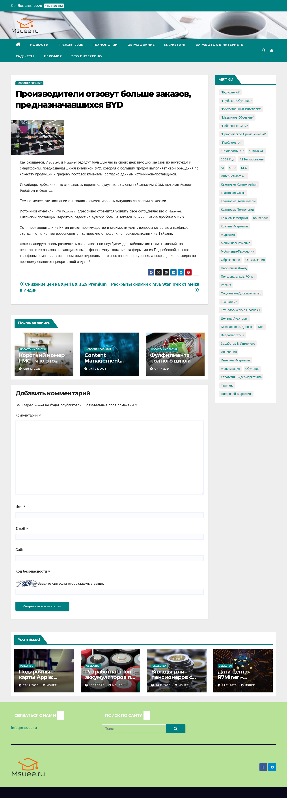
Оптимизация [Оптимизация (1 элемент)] (255, 260)
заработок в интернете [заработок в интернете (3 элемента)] (238, 343)
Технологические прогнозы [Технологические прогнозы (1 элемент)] (240, 310)
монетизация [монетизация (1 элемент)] (230, 368)
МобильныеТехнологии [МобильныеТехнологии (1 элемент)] (237, 251)
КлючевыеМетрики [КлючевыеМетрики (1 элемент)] (234, 218)
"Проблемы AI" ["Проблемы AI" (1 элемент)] (231, 142)
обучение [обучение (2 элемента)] (252, 368)
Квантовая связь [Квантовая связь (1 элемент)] (233, 193)
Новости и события (29, 83)
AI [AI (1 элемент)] (222, 167)
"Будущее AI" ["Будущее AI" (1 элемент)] (230, 92)
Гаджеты (25, 56)
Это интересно (86, 56)
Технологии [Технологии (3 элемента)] (229, 301)
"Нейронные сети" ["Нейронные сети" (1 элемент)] (234, 126)
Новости (39, 45)
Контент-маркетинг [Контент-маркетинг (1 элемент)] (235, 226)
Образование (141, 45)
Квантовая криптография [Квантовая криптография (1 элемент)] (239, 184)
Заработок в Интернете (219, 45)
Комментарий (28, 415)
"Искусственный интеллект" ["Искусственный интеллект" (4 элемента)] (241, 109)
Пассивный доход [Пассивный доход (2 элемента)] (234, 268)
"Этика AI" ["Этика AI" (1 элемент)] (256, 151)
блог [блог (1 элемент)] (261, 327)
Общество (26, 666)
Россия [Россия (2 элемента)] (226, 285)
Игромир (53, 56)
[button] (263, 50)
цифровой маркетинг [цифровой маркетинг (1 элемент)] (236, 394)
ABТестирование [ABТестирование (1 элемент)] (252, 159)
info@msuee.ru (24, 727)
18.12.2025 (97, 685)
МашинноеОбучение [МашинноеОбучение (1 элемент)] (235, 243)
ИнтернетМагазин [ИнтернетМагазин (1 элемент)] (233, 176)
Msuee (50, 685)
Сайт (19, 550)
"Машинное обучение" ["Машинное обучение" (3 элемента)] (237, 117)
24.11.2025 (163, 685)
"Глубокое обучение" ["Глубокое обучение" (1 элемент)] (236, 100)
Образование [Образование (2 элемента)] (230, 260)
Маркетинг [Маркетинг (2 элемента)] (228, 234)
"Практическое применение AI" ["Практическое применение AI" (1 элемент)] (243, 134)
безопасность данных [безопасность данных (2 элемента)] (237, 327)
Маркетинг (175, 45)
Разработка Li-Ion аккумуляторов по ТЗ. (109, 677)
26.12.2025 (31, 685)
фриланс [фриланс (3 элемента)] (227, 385)
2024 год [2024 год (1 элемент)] (227, 159)
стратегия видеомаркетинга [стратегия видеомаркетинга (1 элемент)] (241, 377)
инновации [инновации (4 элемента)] (229, 352)
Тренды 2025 (70, 45)
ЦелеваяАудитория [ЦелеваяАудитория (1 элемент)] (234, 318)
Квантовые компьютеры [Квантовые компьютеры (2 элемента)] (238, 201)
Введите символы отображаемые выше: (70, 583)
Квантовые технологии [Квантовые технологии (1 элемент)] (237, 209)
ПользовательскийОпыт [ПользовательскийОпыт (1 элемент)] (238, 276)
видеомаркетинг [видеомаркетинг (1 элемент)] (232, 335)
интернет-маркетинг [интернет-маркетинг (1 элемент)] (236, 360)
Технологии (105, 45)
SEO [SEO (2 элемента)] (244, 167)
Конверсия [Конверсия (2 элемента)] (260, 218)
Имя (20, 507)
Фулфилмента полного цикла (170, 358)
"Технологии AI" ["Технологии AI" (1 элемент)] (232, 151)
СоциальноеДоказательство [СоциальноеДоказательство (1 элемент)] (241, 293)
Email (21, 528)
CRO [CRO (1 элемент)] (232, 167)
